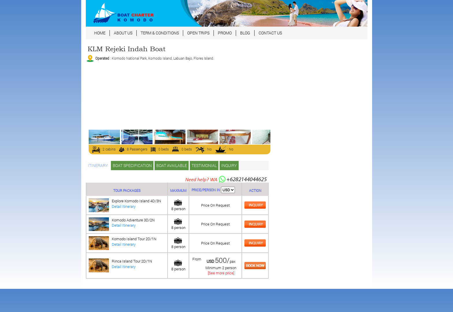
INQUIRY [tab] (229, 165)
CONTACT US (270, 33)
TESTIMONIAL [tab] (204, 165)
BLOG (245, 33)
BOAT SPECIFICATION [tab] (132, 165)
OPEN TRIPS (198, 33)
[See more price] (221, 273)
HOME (99, 33)
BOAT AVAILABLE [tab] (171, 165)
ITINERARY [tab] (98, 165)
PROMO (225, 33)
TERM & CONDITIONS (160, 33)
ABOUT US (123, 33)
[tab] (255, 204)
